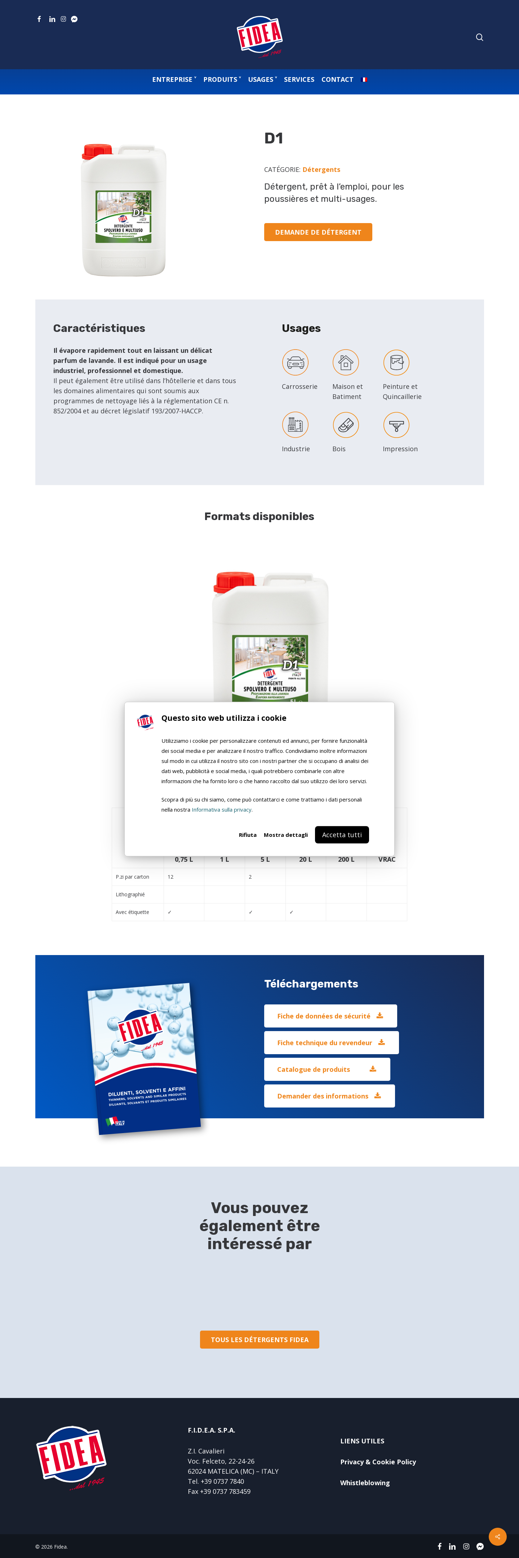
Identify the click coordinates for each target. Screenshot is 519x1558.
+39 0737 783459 (225, 1491)
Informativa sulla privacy (222, 809)
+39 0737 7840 (222, 1481)
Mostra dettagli (286, 834)
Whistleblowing (365, 1482)
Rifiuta (248, 834)
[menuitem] (364, 79)
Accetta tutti (342, 834)
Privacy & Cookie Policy (378, 1461)
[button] (330, 1015)
